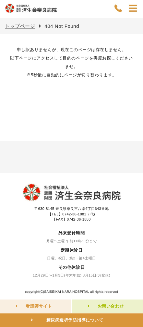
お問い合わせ (111, 306)
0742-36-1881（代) (78, 214)
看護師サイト (39, 306)
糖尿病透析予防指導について (74, 320)
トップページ (20, 26)
